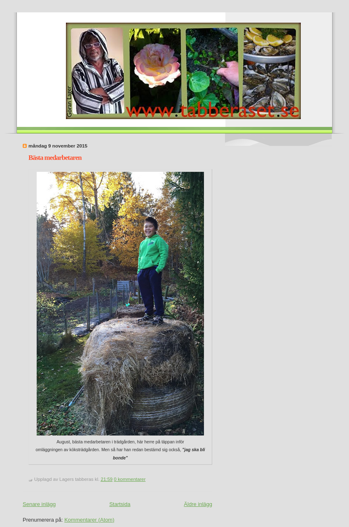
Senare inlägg (39, 504)
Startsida (119, 504)
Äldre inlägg (198, 504)
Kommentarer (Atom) (89, 520)
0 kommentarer (129, 479)
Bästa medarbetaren (55, 158)
